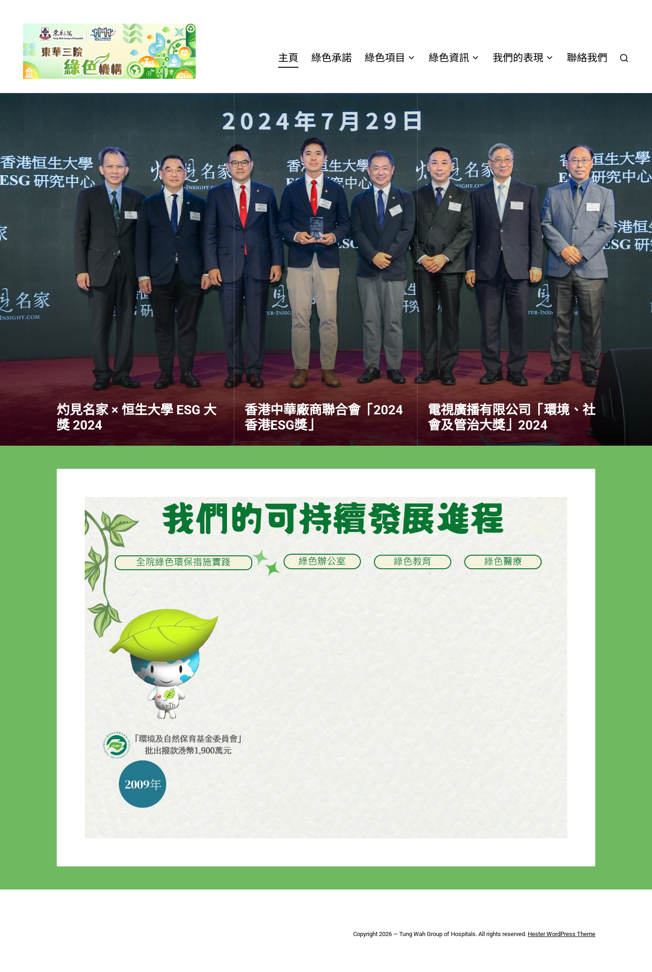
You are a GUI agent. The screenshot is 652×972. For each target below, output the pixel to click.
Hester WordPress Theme (561, 934)
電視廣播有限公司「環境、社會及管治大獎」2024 (511, 417)
